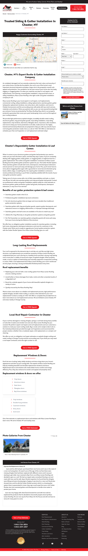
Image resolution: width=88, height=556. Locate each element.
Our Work (24, 8)
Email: (63, 67)
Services (17, 8)
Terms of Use (55, 549)
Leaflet (34, 61)
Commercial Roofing (47, 526)
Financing (46, 8)
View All (54, 436)
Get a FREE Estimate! (30, 428)
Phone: (63, 60)
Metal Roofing (45, 522)
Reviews (38, 8)
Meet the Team (66, 524)
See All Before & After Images (70, 123)
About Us (31, 8)
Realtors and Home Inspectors (50, 538)
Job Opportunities (66, 529)
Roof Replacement (47, 517)
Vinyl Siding (45, 531)
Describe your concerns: (67, 81)
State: (63, 53)
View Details (64, 118)
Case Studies (80, 526)
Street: (63, 40)
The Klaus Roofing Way (68, 519)
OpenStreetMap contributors (51, 61)
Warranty (64, 536)
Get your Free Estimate (72, 97)
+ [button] (54, 56)
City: (62, 46)
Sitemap (63, 549)
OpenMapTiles (41, 61)
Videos (79, 529)
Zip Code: (76, 53)
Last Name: (64, 33)
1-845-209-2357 (21, 527)
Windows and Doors (47, 533)
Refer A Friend (65, 522)
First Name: (64, 26)
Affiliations (64, 531)
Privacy (67, 93)
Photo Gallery (81, 524)
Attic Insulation (46, 536)
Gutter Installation (46, 529)
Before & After (81, 522)
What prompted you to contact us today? (71, 74)
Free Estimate (62, 8)
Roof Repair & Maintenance (49, 519)
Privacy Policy (45, 549)
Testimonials (80, 519)
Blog (63, 526)
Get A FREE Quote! (30, 138)
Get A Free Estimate (21, 518)
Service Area (53, 8)
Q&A (63, 533)
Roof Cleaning (45, 524)
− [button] (54, 58)
